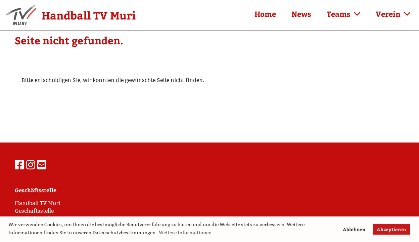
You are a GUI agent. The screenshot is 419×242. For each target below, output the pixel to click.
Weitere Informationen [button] (185, 233)
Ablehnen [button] (354, 229)
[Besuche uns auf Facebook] (19, 165)
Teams (343, 14)
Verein (393, 14)
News (301, 14)
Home (265, 14)
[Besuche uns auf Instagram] (30, 165)
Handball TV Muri (89, 15)
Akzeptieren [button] (391, 229)
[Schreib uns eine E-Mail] (41, 165)
